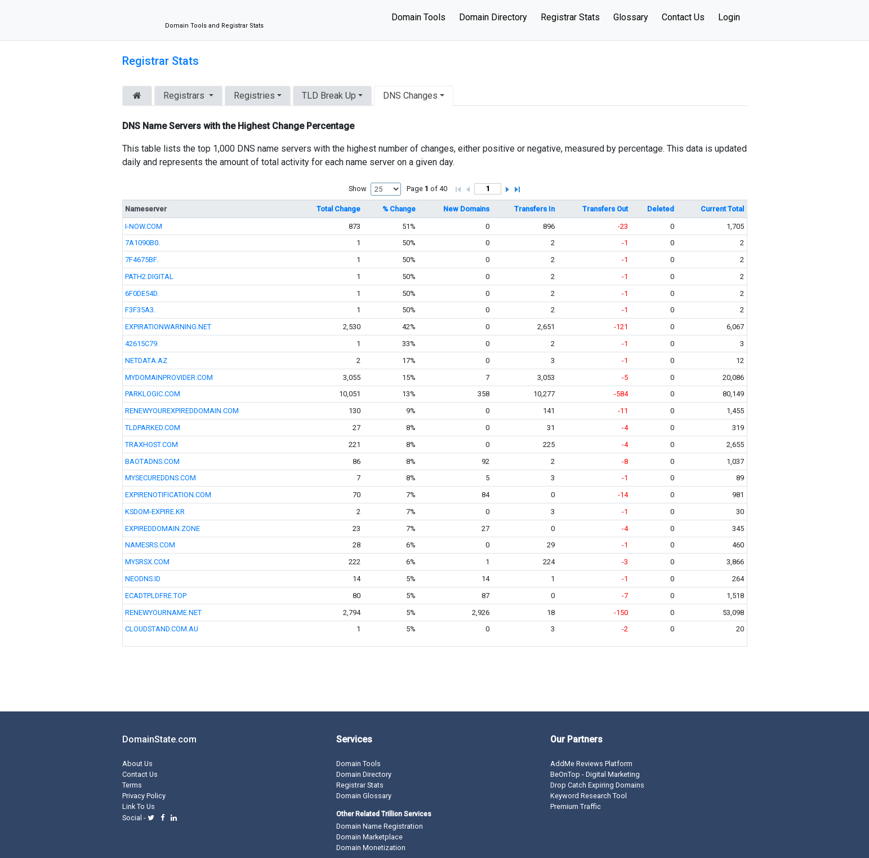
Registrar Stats (570, 17)
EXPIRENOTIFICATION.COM (168, 494)
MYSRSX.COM (147, 562)
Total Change (338, 209)
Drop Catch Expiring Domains (597, 785)
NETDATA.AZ (146, 360)
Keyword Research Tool (588, 795)
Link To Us (138, 806)
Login (729, 17)
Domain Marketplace (369, 837)
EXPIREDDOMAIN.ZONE (162, 528)
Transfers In (534, 209)
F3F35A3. (140, 310)
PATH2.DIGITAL (149, 276)
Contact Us (683, 17)
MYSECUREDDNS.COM (160, 478)
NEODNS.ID (143, 578)
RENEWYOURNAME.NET (163, 612)
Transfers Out (605, 209)
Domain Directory (493, 17)
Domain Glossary (363, 795)
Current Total (722, 209)
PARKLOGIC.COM (152, 394)
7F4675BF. (141, 259)
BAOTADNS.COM (152, 461)
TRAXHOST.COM (151, 444)
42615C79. (142, 343)
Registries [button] (254, 95)
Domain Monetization (370, 847)
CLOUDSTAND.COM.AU (161, 629)
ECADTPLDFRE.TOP (155, 595)
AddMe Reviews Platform (591, 763)
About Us (137, 763)
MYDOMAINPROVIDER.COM (169, 377)
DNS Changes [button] (410, 95)
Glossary (630, 17)
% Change (399, 209)
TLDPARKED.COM (152, 427)
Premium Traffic (575, 806)
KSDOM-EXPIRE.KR (155, 511)
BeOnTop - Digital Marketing (595, 774)
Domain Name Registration (379, 826)
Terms (132, 785)
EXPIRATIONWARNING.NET (168, 326)
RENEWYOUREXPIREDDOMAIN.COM (182, 410)
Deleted (660, 209)
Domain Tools (418, 17)
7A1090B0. (142, 242)
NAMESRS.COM (150, 545)
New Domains (466, 209)
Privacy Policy (144, 795)
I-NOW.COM (143, 226)
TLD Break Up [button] (329, 95)
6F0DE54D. (142, 293)
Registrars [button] (185, 95)
